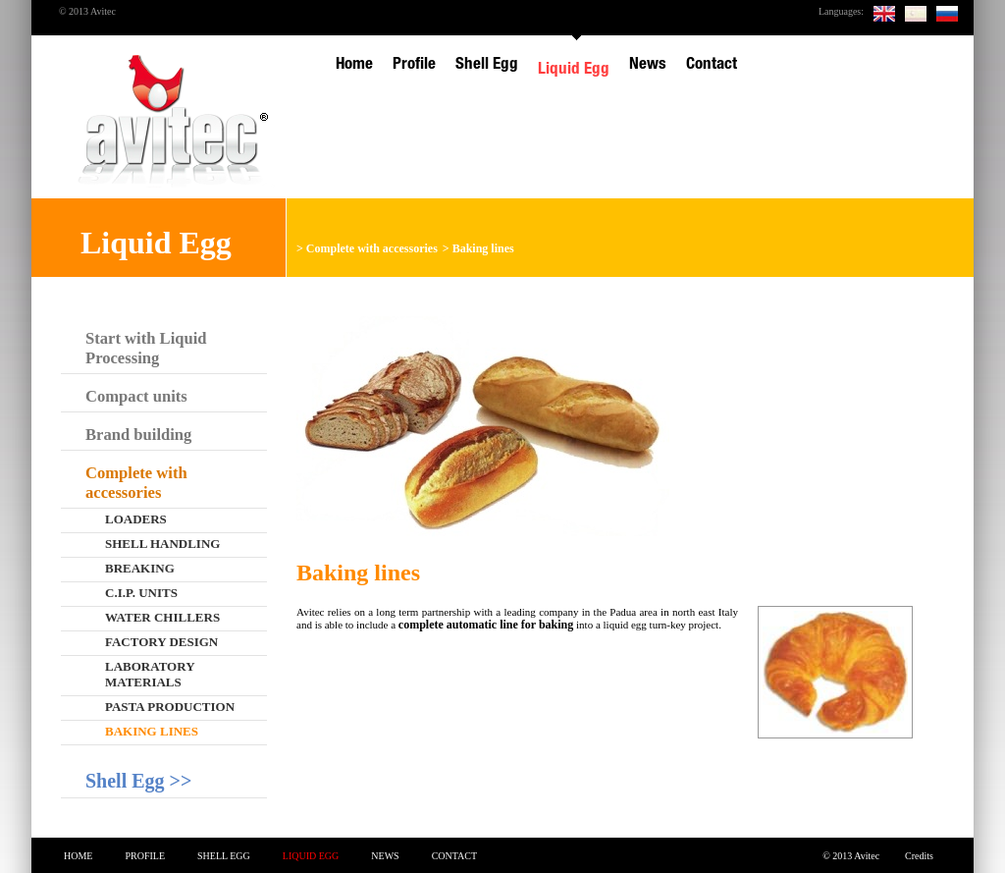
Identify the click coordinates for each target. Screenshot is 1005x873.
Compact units (136, 396)
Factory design (161, 641)
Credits (919, 855)
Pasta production (170, 706)
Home (78, 855)
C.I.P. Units (141, 592)
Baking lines (483, 248)
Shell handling (162, 543)
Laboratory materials (150, 674)
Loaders (136, 519)
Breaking (140, 568)
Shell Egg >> (138, 780)
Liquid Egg (311, 855)
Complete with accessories (372, 248)
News (384, 855)
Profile (145, 855)
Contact (454, 855)
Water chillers (162, 617)
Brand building (138, 434)
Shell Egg (223, 855)
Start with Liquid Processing (146, 348)
